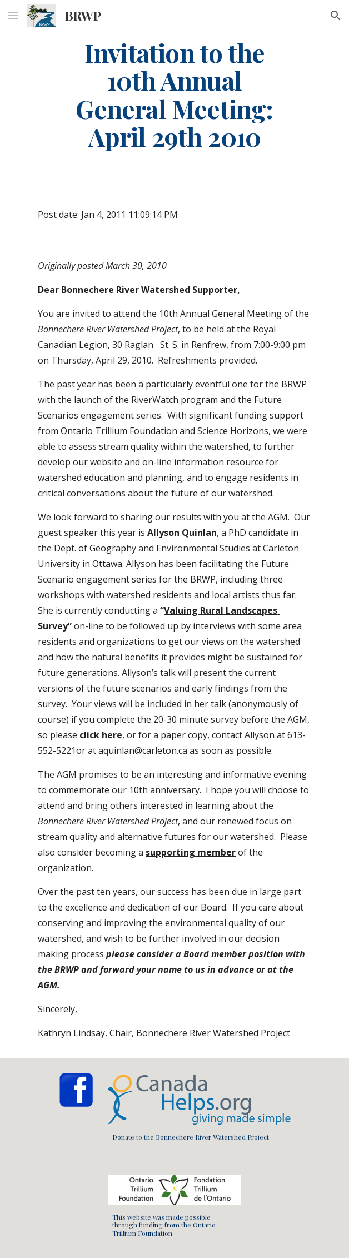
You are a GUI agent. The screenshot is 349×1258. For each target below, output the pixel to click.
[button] (13, 15)
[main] (174, 94)
